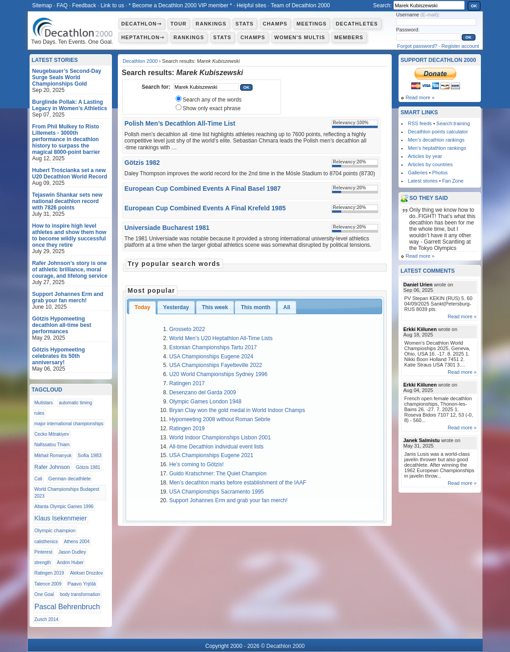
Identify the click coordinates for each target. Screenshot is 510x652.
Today (142, 307)
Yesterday (176, 307)
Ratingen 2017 (187, 383)
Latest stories (423, 180)
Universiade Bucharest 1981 (167, 227)
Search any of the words (212, 100)
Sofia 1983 (90, 455)
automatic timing (75, 402)
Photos (440, 172)
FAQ (62, 5)
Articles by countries (430, 164)
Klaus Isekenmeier (61, 518)
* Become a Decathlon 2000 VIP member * (180, 5)
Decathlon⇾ (141, 23)
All (286, 307)
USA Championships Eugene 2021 (211, 455)
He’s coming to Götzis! (196, 464)
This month (255, 307)
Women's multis (299, 37)
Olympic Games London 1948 (205, 401)
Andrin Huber (70, 562)
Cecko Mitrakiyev (52, 434)
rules (40, 413)
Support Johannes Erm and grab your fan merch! (228, 500)
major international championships (69, 423)
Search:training (453, 123)
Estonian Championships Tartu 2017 (213, 347)
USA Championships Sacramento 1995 (216, 492)
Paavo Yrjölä (81, 583)
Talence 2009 (48, 583)
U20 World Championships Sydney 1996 (218, 374)
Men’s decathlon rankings (436, 140)
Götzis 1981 (88, 467)
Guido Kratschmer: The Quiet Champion (218, 473)
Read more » (420, 97)
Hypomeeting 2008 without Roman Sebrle (219, 419)
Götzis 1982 (142, 162)
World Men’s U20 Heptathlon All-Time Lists (221, 338)
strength (43, 562)
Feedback (84, 5)
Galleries (418, 172)
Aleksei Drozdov (86, 573)
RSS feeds (420, 123)
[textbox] (206, 87)
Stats (245, 23)
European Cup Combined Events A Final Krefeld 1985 (205, 208)
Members (349, 37)
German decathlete (69, 478)
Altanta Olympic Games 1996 (64, 506)
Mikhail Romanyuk (53, 455)
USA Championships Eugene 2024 (211, 356)
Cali (38, 478)
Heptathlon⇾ (143, 37)
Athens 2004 (77, 541)
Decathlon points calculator (438, 131)
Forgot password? (417, 46)
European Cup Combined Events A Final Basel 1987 (203, 188)
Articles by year (425, 156)
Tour (179, 23)
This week (215, 307)
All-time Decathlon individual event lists (216, 446)
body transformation (80, 594)
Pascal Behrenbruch (67, 607)
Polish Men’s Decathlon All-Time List (180, 123)
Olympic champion (55, 530)
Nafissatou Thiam (52, 444)
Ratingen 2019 (187, 428)
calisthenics (46, 541)
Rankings (211, 23)
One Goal (44, 594)
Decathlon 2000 (140, 61)
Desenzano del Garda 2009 (202, 392)
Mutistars (44, 402)
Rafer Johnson (52, 467)
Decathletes (357, 23)
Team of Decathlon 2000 (300, 5)
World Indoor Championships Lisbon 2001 (220, 437)
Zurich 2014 (47, 619)
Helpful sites (251, 5)
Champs (275, 23)
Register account (460, 46)
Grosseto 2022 (187, 329)
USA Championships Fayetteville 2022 (215, 365)
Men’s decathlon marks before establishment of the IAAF (237, 482)
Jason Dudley (72, 552)
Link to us (112, 5)
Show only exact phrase (212, 108)
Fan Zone (453, 180)
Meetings (312, 23)
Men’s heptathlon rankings (437, 148)
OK (474, 6)
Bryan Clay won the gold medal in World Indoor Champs (237, 410)
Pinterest (43, 552)
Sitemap (42, 5)
